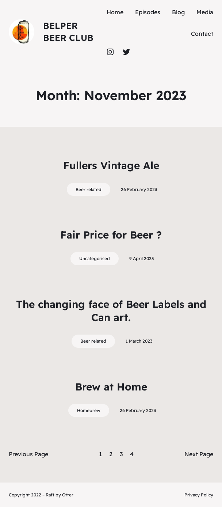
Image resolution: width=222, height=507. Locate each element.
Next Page (198, 454)
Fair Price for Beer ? (111, 234)
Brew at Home (111, 386)
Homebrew (88, 410)
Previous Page (28, 454)
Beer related (89, 189)
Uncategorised (94, 258)
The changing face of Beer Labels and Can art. (111, 311)
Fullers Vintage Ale (111, 165)
